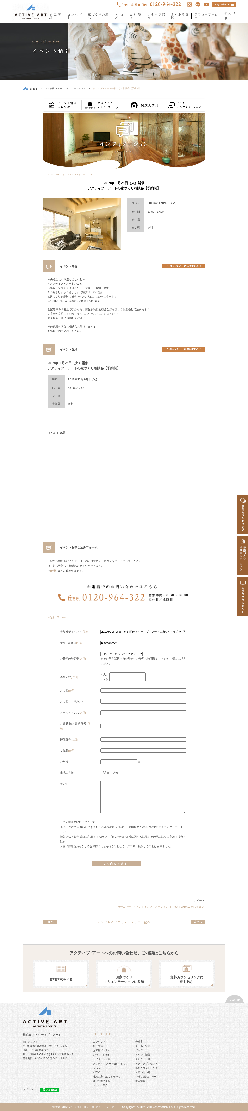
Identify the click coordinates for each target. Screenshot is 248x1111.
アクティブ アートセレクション (110, 1063)
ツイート (199, 900)
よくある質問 (179, 16)
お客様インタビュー (104, 1050)
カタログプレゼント (146, 1063)
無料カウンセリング (146, 1068)
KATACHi (98, 1072)
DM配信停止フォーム (147, 1076)
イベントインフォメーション (72, 88)
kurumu (97, 1068)
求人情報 (140, 1081)
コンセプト (74, 16)
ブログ (118, 16)
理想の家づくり (101, 1081)
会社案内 (135, 16)
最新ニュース (142, 1059)
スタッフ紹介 (156, 16)
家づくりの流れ (98, 16)
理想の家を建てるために (106, 1076)
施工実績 (55, 16)
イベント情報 (47, 88)
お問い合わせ (142, 1072)
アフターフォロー (206, 16)
